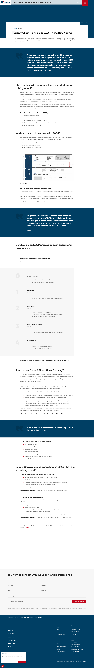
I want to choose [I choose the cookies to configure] (13, 661)
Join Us (10, 647)
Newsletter (66, 661)
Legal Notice (60, 661)
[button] (2, 666)
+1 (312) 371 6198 (61, 634)
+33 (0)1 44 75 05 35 (62, 651)
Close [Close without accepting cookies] (5, 661)
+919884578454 (76, 634)
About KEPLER (12, 643)
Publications (12, 640)
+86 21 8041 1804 (77, 651)
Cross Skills (11, 634)
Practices (11, 630)
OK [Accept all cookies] (22, 661)
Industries (11, 637)
